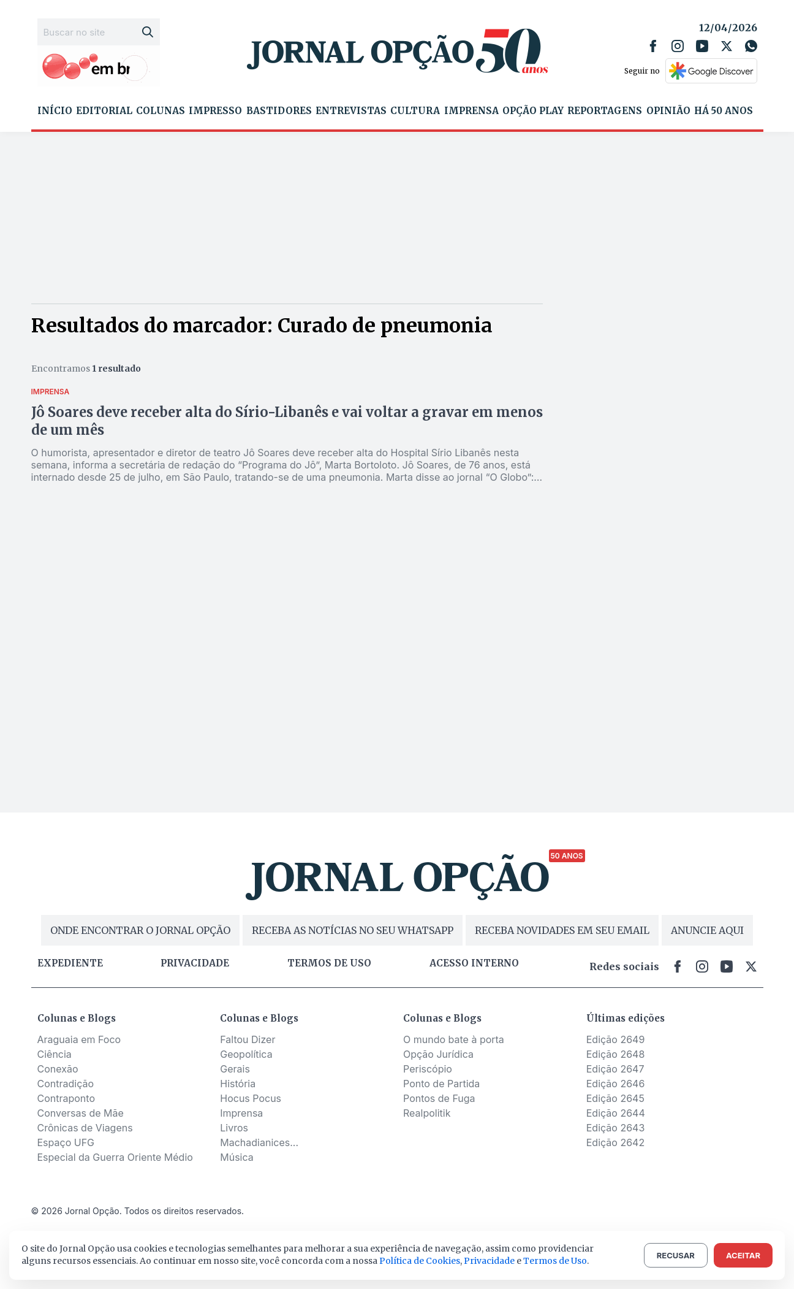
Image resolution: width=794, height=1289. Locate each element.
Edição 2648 (615, 1054)
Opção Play (533, 111)
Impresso (215, 111)
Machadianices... (259, 1142)
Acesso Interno (474, 963)
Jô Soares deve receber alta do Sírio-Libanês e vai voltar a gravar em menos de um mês (287, 421)
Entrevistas (351, 111)
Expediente (70, 963)
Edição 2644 (615, 1113)
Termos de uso (329, 963)
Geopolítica (246, 1054)
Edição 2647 (615, 1069)
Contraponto (66, 1098)
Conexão (57, 1069)
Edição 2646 (615, 1083)
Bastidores (279, 111)
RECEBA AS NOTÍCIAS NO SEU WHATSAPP (352, 930)
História (237, 1083)
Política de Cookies (419, 1260)
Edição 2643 (615, 1128)
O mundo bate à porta (453, 1039)
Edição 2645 (615, 1098)
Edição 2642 (615, 1142)
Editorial (104, 111)
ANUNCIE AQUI (707, 930)
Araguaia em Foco (79, 1039)
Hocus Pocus (250, 1098)
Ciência (54, 1054)
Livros (234, 1128)
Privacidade (195, 963)
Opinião (668, 111)
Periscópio (427, 1069)
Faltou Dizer (247, 1039)
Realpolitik (426, 1113)
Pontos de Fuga (439, 1098)
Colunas (160, 111)
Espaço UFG (66, 1142)
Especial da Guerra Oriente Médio (115, 1157)
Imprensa (471, 111)
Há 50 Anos (723, 111)
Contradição (65, 1083)
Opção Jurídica (438, 1054)
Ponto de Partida (441, 1083)
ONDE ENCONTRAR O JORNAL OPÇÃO (140, 930)
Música (237, 1157)
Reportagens (604, 111)
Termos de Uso (555, 1260)
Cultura (415, 111)
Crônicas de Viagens (85, 1128)
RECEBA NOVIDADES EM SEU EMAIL (562, 930)
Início (54, 111)
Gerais (235, 1069)
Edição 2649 (615, 1039)
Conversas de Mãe (80, 1113)
